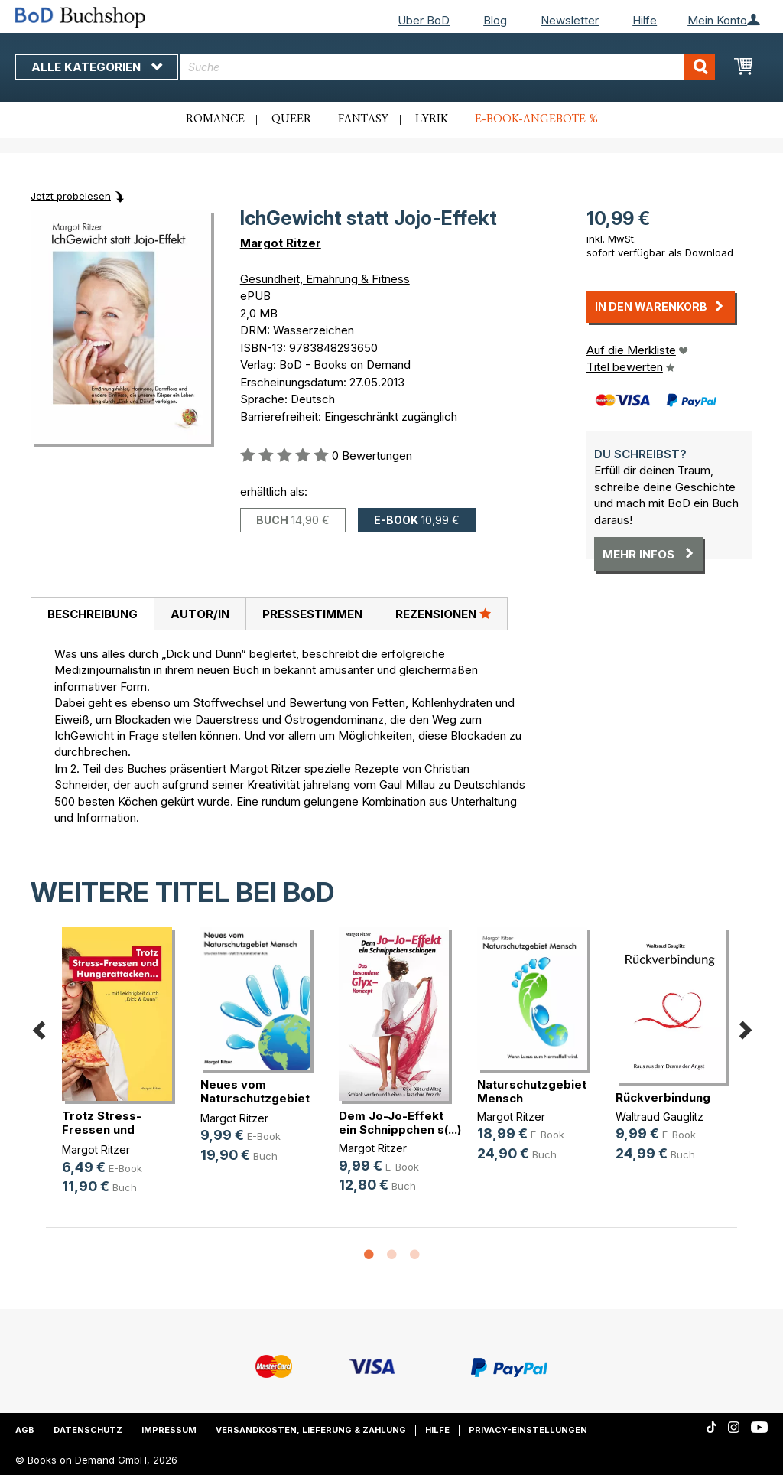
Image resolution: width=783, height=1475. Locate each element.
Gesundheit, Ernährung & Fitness (325, 279)
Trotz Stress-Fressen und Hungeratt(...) (101, 1130)
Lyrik (431, 119)
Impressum (169, 1430)
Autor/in (200, 614)
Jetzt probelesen (71, 196)
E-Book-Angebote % (536, 119)
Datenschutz (88, 1430)
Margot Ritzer (280, 243)
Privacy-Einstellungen (528, 1430)
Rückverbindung (663, 1097)
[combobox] (447, 67)
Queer (291, 119)
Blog (495, 20)
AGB (24, 1430)
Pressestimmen (312, 614)
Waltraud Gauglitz (659, 1116)
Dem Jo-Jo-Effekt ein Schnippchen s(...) (400, 1123)
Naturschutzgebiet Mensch (531, 1091)
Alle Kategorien (96, 67)
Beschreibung (92, 614)
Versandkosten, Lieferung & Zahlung (311, 1430)
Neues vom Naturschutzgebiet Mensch (255, 1098)
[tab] (92, 614)
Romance (215, 119)
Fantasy (363, 119)
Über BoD (424, 20)
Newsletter (570, 20)
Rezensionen (443, 613)
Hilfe (644, 20)
